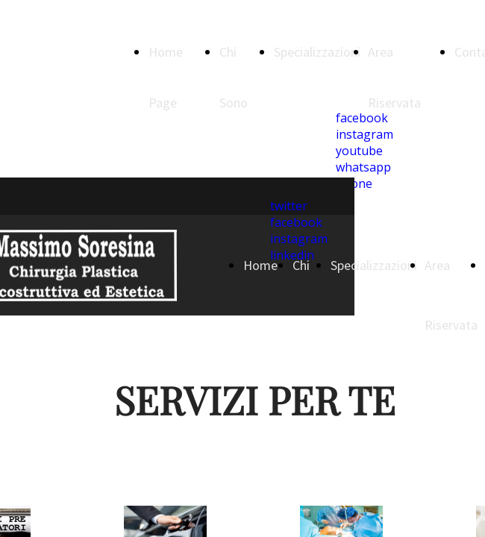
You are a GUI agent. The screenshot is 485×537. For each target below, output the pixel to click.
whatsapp (363, 167)
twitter (288, 206)
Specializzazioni (317, 51)
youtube (359, 150)
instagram (364, 134)
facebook (362, 118)
